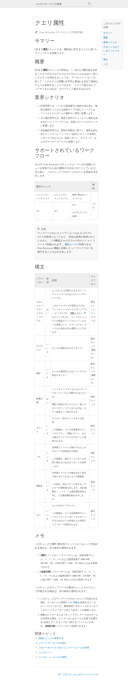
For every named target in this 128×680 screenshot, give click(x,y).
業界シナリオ (110, 42)
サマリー (107, 33)
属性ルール (71, 244)
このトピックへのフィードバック (80, 674)
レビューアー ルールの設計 (52, 643)
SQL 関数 (73, 602)
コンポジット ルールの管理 (52, 657)
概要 (105, 37)
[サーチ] (89, 3)
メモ (105, 64)
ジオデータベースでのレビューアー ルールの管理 (63, 647)
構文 (105, 59)
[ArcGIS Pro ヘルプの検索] (61, 3)
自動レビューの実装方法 (51, 638)
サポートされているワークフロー (111, 51)
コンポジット (45, 652)
